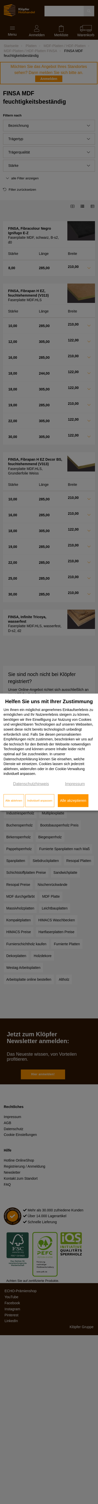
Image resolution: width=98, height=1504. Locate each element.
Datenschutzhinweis (31, 784)
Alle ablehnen (14, 800)
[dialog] (49, 752)
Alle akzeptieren (73, 801)
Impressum (75, 784)
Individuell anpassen (39, 800)
